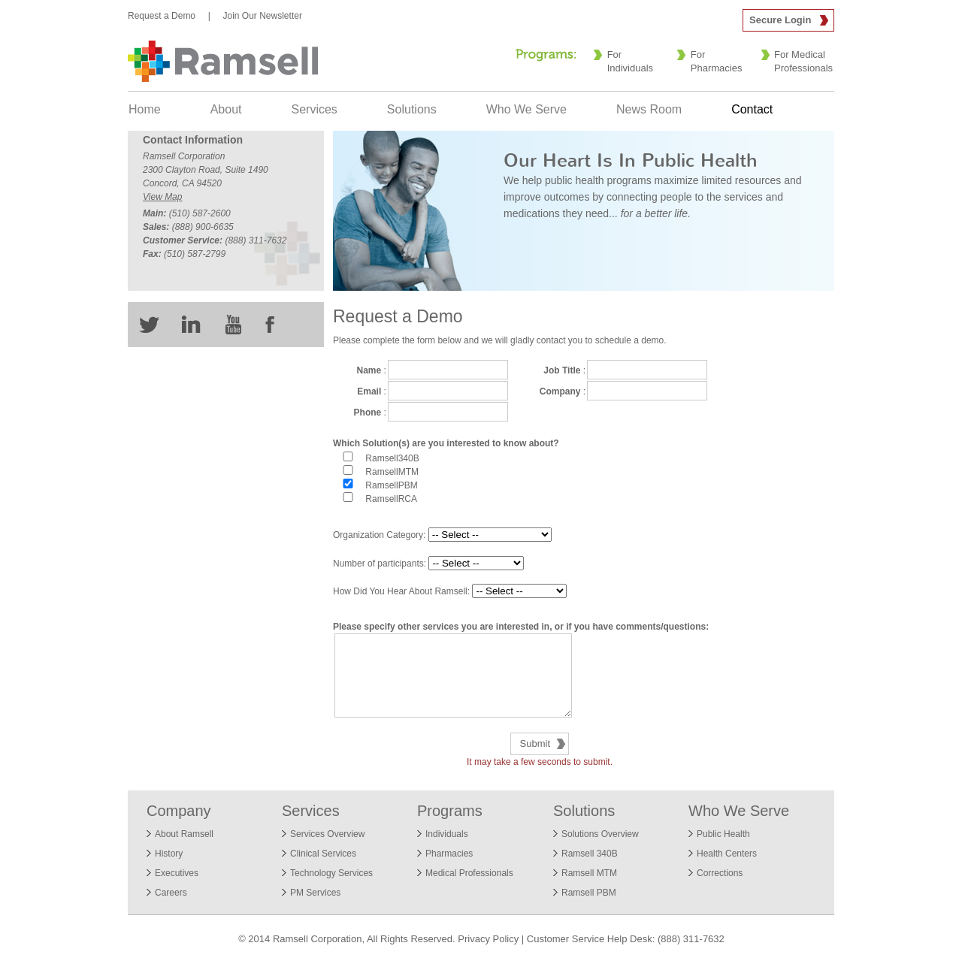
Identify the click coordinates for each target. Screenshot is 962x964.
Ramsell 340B (589, 853)
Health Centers (727, 853)
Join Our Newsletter (262, 16)
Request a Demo (161, 16)
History (169, 853)
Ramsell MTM (589, 873)
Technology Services (331, 873)
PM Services (315, 892)
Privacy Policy (488, 938)
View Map (162, 197)
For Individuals (630, 61)
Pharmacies (449, 853)
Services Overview (327, 834)
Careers (171, 892)
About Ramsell (184, 834)
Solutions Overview (600, 834)
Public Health (723, 834)
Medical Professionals (469, 873)
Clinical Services (323, 853)
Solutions (412, 109)
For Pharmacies (717, 61)
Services (314, 109)
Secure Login (780, 20)
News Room (649, 109)
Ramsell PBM (588, 892)
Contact (752, 109)
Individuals (446, 834)
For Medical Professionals (803, 61)
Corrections (720, 873)
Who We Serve (526, 109)
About (226, 109)
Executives (176, 873)
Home (145, 109)
